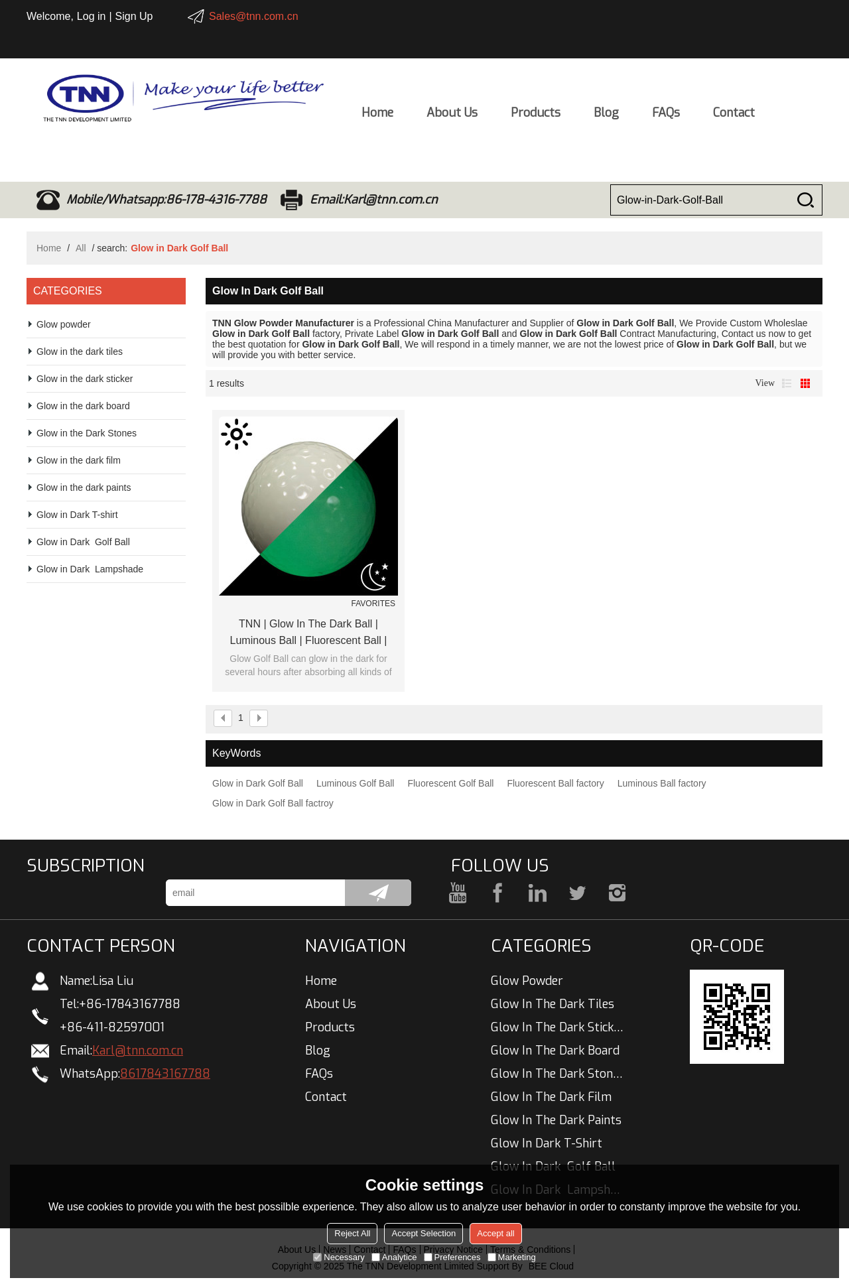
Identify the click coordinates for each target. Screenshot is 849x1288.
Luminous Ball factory (662, 783)
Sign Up (134, 16)
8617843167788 (165, 1074)
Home (377, 116)
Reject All (352, 1233)
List (786, 383)
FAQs (665, 116)
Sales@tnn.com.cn (253, 16)
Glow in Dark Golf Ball (257, 783)
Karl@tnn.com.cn (137, 1051)
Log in (91, 16)
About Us (452, 116)
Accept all (495, 1233)
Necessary (338, 1257)
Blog (606, 116)
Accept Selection (423, 1233)
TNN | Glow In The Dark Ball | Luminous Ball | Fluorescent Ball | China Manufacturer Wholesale (308, 633)
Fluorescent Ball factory (555, 783)
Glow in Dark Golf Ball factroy (273, 803)
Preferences (452, 1257)
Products (535, 116)
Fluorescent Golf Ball (450, 783)
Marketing (512, 1257)
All (81, 248)
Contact (733, 116)
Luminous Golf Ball (355, 783)
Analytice (394, 1257)
